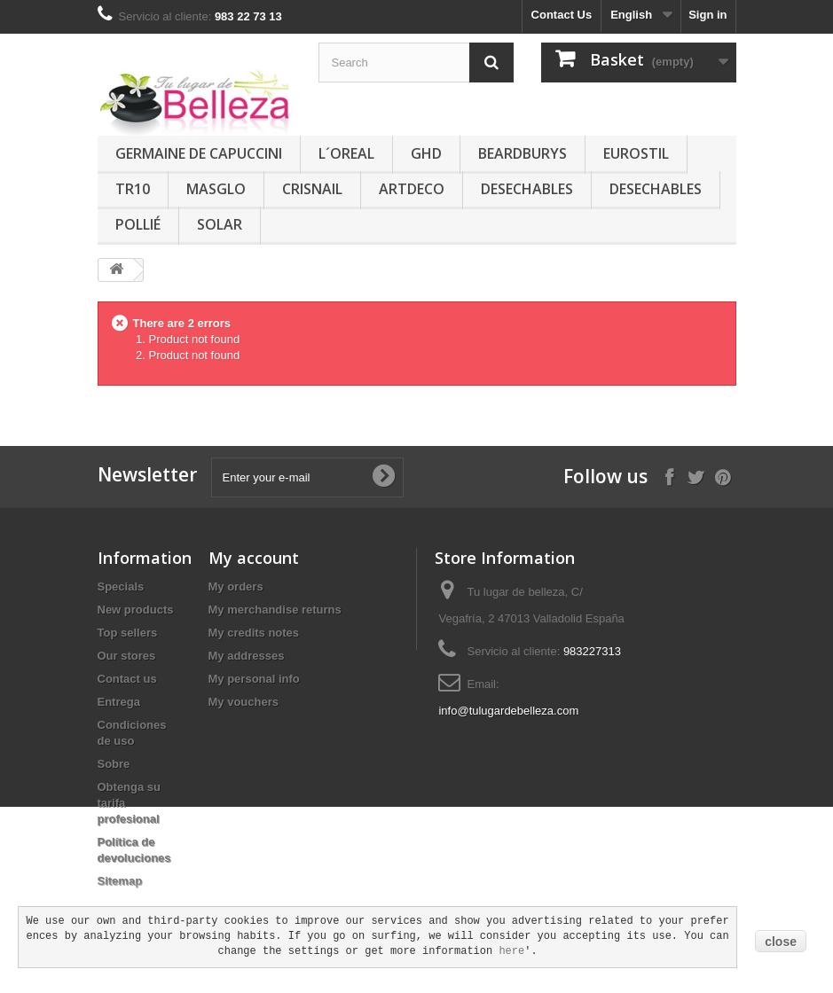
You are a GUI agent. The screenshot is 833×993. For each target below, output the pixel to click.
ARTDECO (411, 189)
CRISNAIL (312, 189)
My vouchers (243, 701)
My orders (235, 586)
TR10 (132, 189)
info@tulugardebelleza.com (508, 710)
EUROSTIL (636, 153)
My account (253, 557)
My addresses (246, 655)
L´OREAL (346, 153)
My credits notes (254, 632)
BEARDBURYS (522, 153)
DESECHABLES (527, 189)
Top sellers (128, 632)
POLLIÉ (138, 224)
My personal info (254, 678)
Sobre (114, 763)
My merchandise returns (275, 609)
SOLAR (219, 224)
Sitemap (120, 880)
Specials (121, 586)
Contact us (127, 678)
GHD (426, 153)
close (781, 941)
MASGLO (216, 189)
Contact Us (562, 14)
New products (136, 609)
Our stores (127, 655)
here (511, 951)
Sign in (707, 14)
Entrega (119, 701)
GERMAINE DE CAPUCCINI (198, 153)
